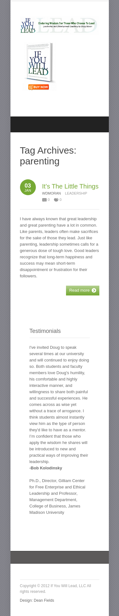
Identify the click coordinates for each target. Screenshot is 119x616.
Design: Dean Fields (37, 600)
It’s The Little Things (70, 186)
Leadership (76, 193)
